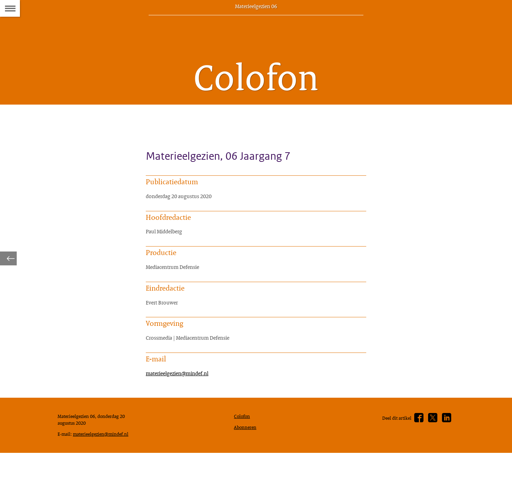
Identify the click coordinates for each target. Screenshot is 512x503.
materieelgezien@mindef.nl (182, 406)
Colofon (243, 454)
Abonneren (247, 467)
